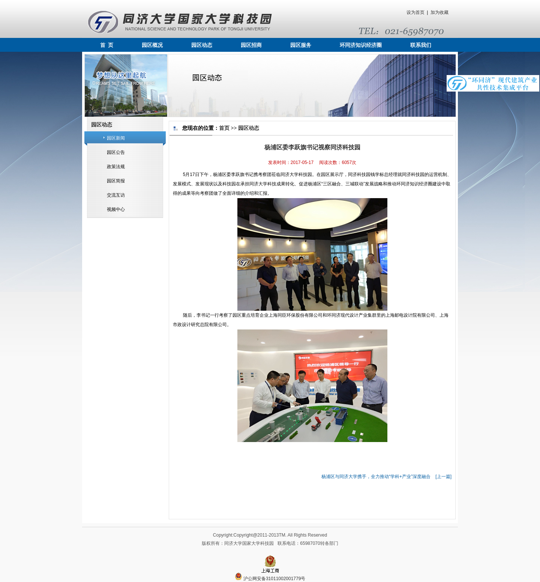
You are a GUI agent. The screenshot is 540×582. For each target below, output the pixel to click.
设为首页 (415, 12)
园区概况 (152, 45)
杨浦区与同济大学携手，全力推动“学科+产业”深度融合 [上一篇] (386, 476)
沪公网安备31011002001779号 (270, 578)
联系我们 (420, 45)
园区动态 (201, 45)
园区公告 (116, 152)
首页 (224, 128)
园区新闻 (116, 138)
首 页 (106, 45)
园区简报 (116, 180)
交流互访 (116, 195)
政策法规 (116, 166)
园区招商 (251, 45)
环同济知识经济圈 (361, 45)
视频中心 (116, 209)
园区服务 (300, 45)
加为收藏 (439, 12)
